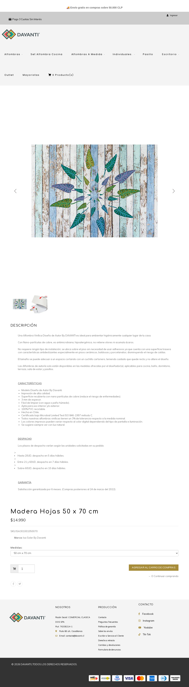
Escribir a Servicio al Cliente (111, 636)
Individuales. (123, 54)
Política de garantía (107, 626)
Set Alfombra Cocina (47, 54)
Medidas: (17, 548)
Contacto (102, 617)
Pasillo (148, 54)
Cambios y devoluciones (109, 645)
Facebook (148, 613)
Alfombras (12, 54)
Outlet (9, 75)
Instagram (148, 620)
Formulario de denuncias (109, 649)
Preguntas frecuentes (108, 622)
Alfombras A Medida (87, 54)
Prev (15, 191)
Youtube (148, 627)
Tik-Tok (147, 634)
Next (174, 191)
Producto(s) (61, 75)
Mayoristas (31, 75)
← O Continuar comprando (163, 576)
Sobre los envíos (105, 631)
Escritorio (169, 54)
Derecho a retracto (106, 640)
